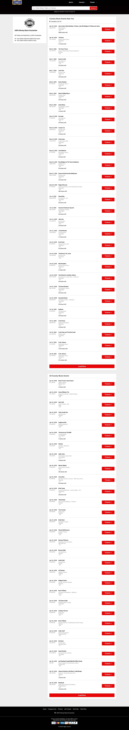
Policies (60, 709)
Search (93, 8)
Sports (72, 2)
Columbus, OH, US (55, 21)
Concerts (82, 2)
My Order (76, 709)
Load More (82, 366)
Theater (93, 2)
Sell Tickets (67, 709)
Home (44, 709)
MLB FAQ (83, 709)
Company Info (52, 709)
